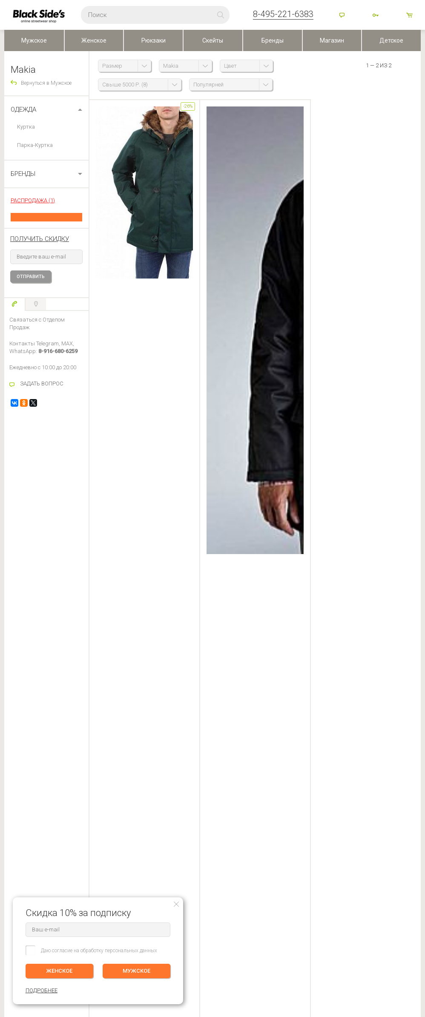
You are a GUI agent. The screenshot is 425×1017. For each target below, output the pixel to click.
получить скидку (39, 239)
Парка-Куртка (35, 145)
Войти (376, 15)
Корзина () (80, 820)
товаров (410, 15)
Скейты (212, 40)
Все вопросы (297, 437)
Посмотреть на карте (192, 953)
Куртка (26, 127)
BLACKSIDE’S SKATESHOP (185, 770)
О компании (168, 784)
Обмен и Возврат (24, 808)
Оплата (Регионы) (25, 796)
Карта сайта (270, 957)
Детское (391, 40)
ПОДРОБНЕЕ (404, 802)
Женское (93, 40)
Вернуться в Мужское (46, 83)
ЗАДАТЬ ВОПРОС (41, 383)
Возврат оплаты (23, 820)
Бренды (272, 40)
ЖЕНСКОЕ (59, 971)
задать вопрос (132, 411)
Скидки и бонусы (174, 808)
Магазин (332, 40)
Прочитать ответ (351, 438)
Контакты (165, 796)
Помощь (343, 15)
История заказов (88, 796)
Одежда (23, 109)
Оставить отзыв (212, 588)
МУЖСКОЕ (136, 971)
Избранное (84, 808)
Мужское (34, 40)
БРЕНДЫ (23, 174)
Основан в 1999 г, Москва (287, 943)
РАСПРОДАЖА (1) (33, 200)
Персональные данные (180, 820)
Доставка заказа (23, 784)
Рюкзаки (153, 40)
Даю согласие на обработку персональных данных (99, 951)
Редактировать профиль (96, 784)
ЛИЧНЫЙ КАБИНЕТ (90, 770)
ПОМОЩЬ (16, 770)
